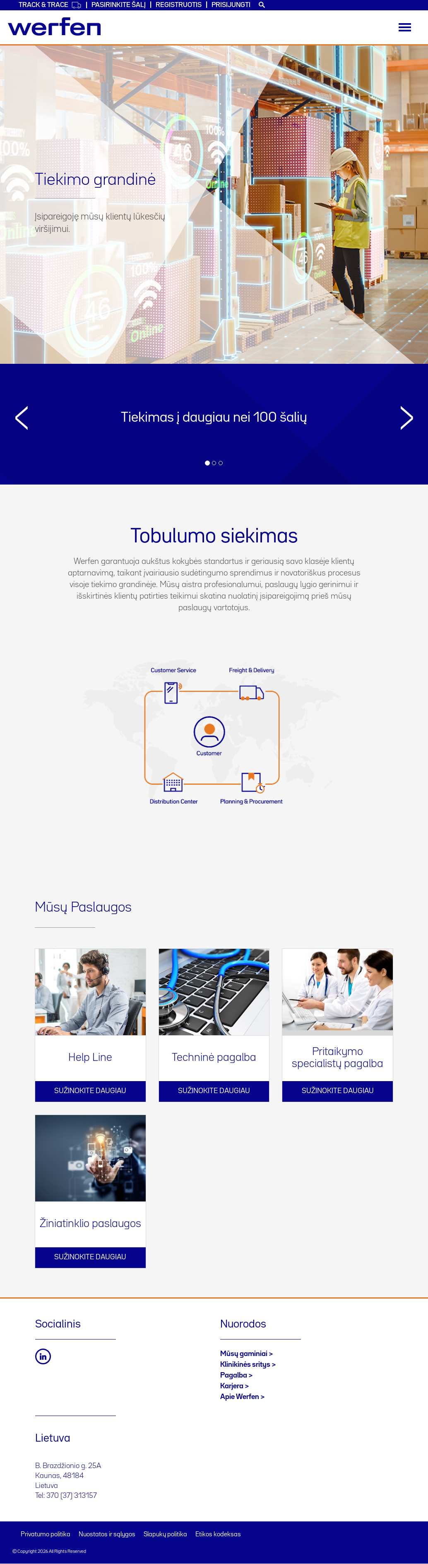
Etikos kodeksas (218, 1535)
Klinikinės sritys (245, 1364)
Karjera (231, 1386)
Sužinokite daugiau (90, 1091)
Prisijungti (231, 5)
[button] (21, 437)
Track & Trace (50, 5)
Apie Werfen (239, 1397)
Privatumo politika (45, 1535)
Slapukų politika (165, 1535)
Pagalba (233, 1375)
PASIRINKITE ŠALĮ (118, 5)
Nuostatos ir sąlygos (107, 1535)
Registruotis (179, 5)
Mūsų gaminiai (243, 1354)
